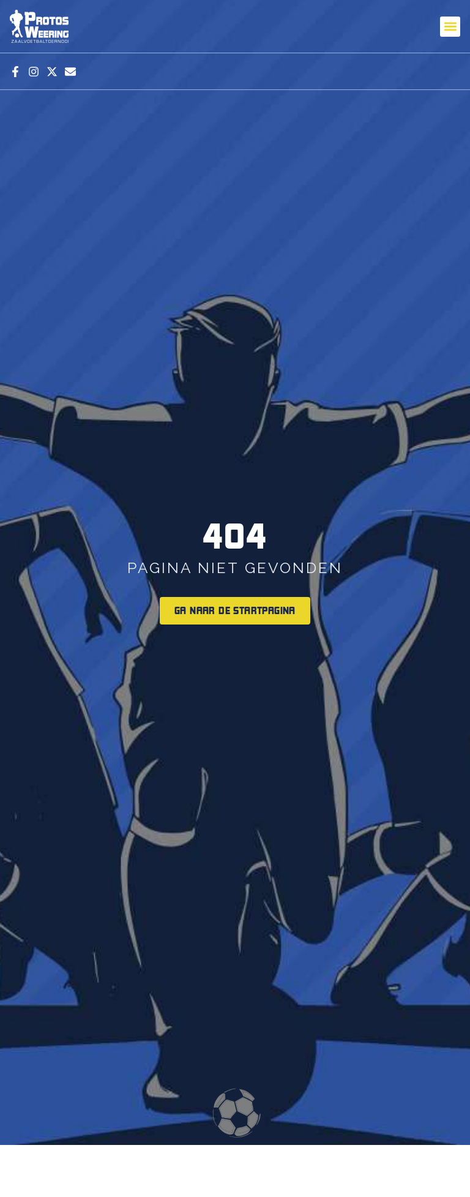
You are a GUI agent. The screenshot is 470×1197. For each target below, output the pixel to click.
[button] (450, 27)
